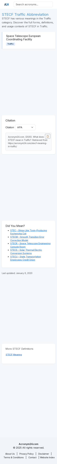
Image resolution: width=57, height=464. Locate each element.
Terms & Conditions (13, 457)
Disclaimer (43, 453)
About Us (10, 453)
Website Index (47, 457)
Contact (32, 457)
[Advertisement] (28, 82)
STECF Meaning (14, 354)
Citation (9, 127)
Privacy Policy (26, 453)
